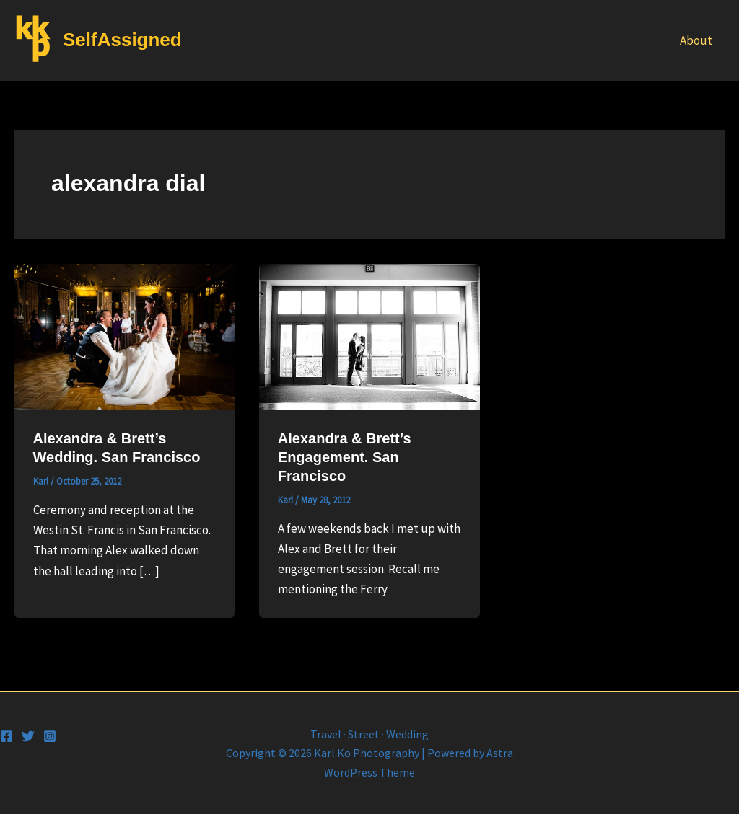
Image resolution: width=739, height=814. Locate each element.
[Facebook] (6, 736)
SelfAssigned (122, 39)
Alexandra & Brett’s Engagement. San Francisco (344, 457)
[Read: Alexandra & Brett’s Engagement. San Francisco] (369, 336)
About (696, 40)
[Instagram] (49, 736)
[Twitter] (28, 736)
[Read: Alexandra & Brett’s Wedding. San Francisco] (124, 336)
